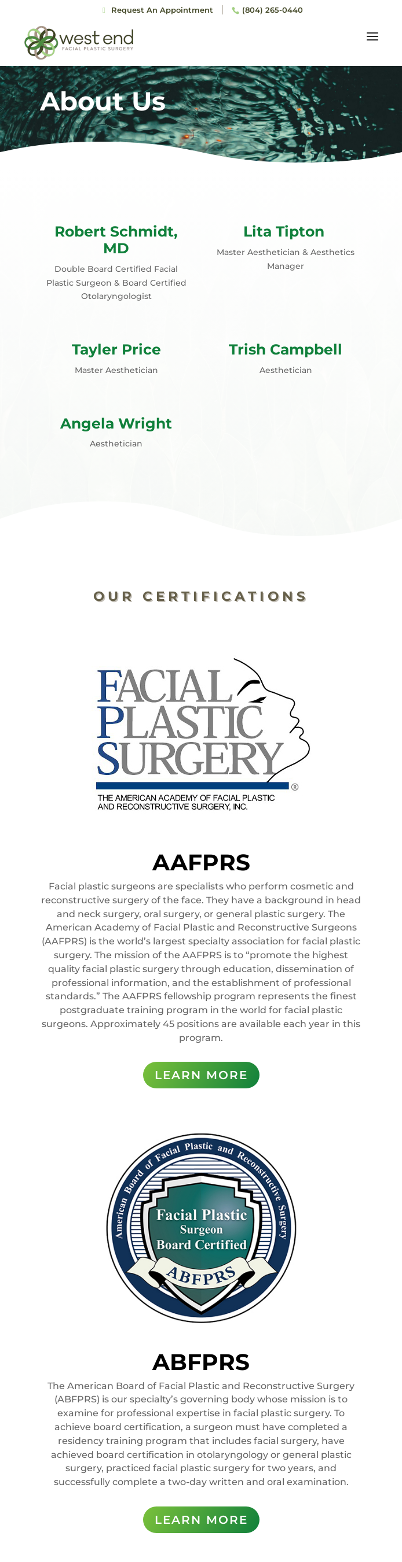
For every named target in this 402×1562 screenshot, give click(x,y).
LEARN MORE (201, 1075)
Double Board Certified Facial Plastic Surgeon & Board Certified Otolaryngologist (116, 283)
